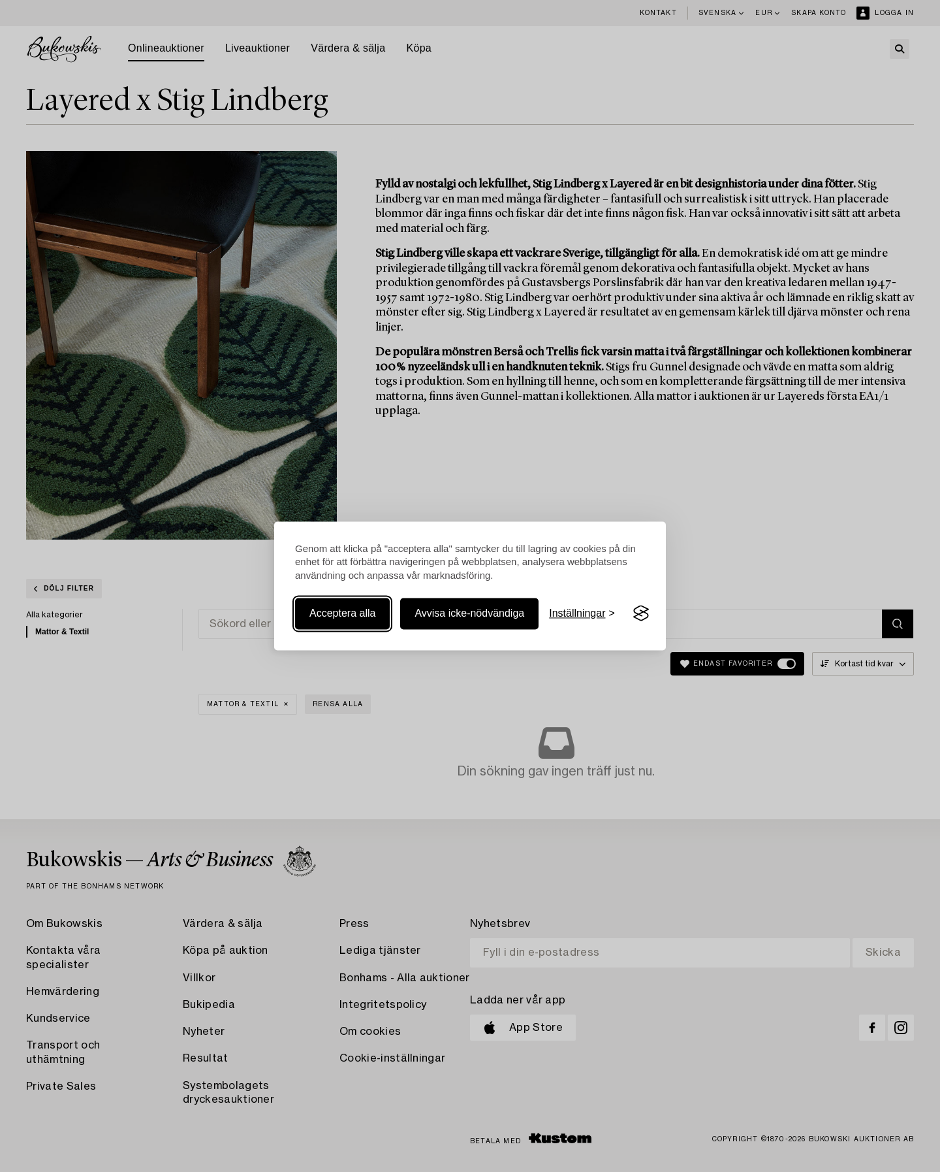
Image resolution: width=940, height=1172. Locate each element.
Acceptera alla (342, 613)
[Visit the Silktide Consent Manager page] (641, 613)
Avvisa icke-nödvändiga (469, 613)
